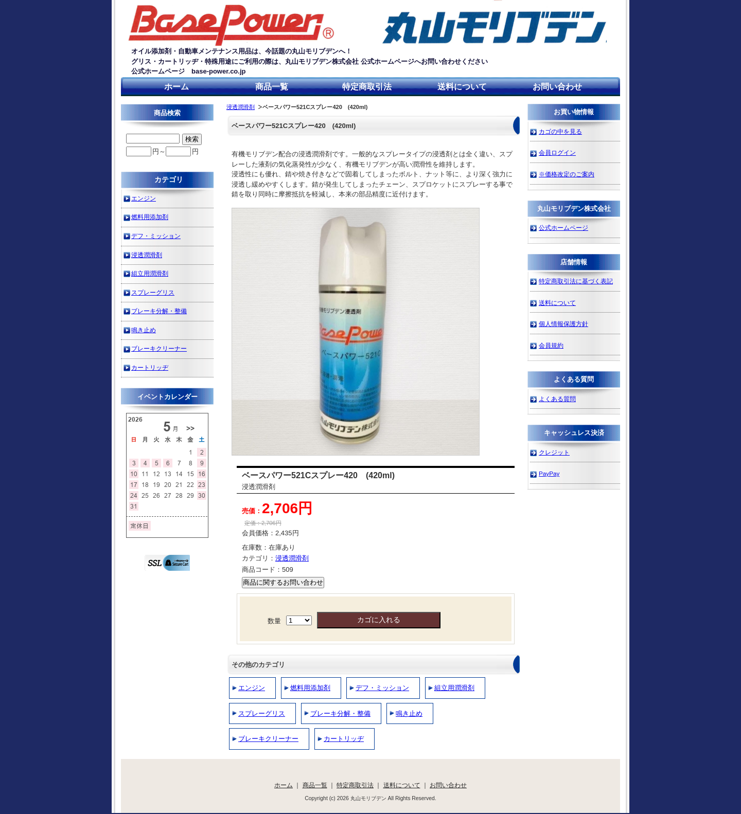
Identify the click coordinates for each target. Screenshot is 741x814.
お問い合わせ (557, 86)
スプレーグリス (261, 713)
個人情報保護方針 (563, 323)
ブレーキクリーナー (268, 739)
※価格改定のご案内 (566, 174)
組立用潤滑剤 (454, 688)
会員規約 (551, 345)
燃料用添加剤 (310, 688)
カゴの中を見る (560, 131)
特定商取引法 (367, 86)
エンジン (251, 688)
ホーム (176, 86)
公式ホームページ (563, 227)
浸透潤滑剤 (240, 107)
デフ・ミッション (382, 688)
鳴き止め (409, 713)
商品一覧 (271, 86)
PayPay (549, 473)
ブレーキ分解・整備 (340, 713)
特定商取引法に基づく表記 (576, 281)
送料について (462, 86)
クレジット (554, 452)
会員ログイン (557, 152)
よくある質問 (557, 398)
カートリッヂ (344, 739)
